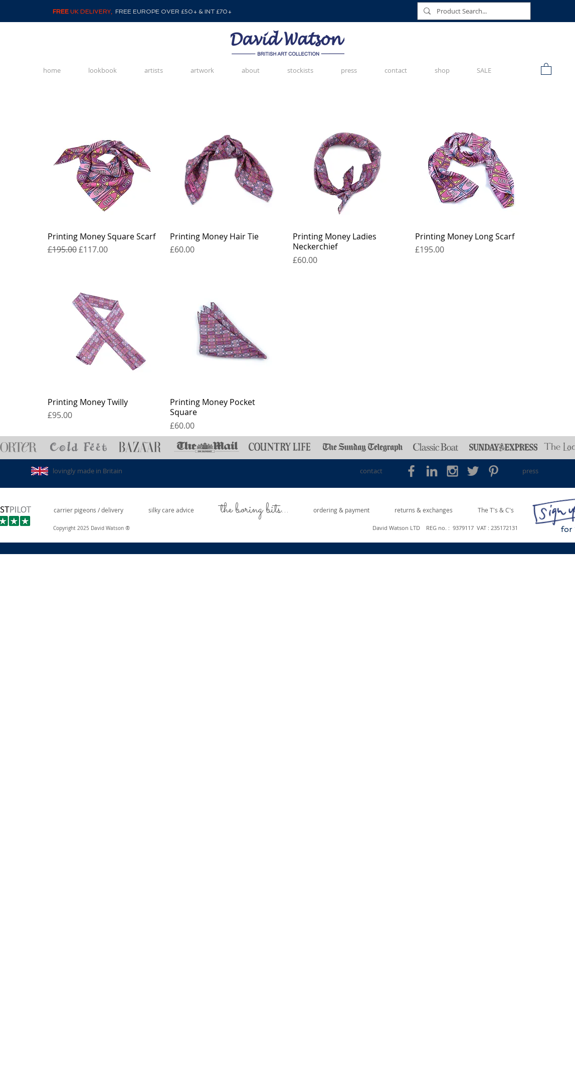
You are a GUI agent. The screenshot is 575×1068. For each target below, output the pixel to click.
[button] (546, 68)
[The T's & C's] (496, 510)
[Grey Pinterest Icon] (493, 471)
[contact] (371, 471)
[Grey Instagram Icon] (452, 471)
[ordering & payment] (341, 510)
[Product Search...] (473, 11)
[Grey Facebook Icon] (411, 471)
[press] (530, 471)
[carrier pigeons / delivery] (88, 510)
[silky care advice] (171, 510)
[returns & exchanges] (424, 510)
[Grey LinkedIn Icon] (432, 471)
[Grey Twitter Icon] (473, 471)
